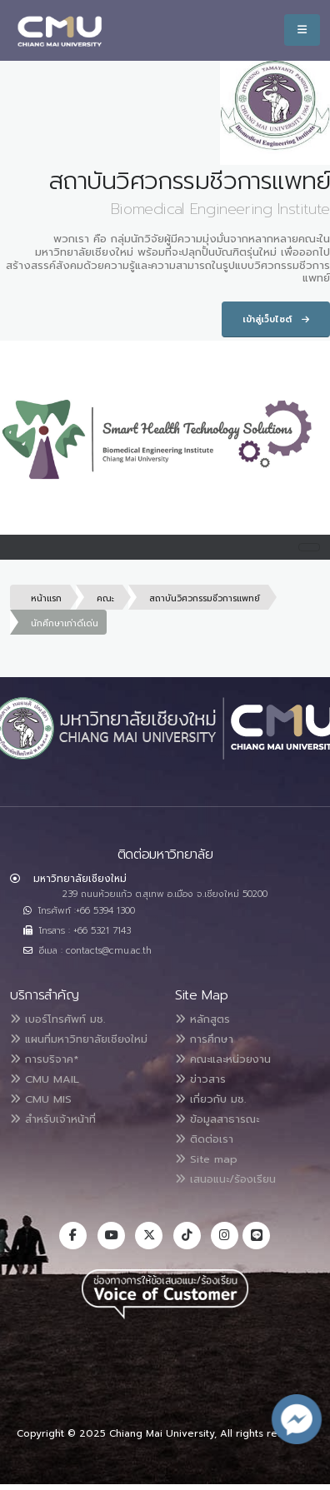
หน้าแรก (46, 598)
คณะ (105, 598)
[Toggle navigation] (309, 547)
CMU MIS (41, 1099)
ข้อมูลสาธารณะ (217, 1119)
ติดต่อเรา (204, 1139)
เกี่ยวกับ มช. (210, 1099)
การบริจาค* (44, 1059)
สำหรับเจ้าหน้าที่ (53, 1119)
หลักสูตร (202, 1019)
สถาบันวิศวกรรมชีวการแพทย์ (204, 598)
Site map (206, 1159)
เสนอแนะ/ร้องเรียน (225, 1179)
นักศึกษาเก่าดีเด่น (64, 623)
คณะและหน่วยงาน (223, 1059)
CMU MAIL (44, 1079)
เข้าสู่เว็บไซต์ (275, 319)
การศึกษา (204, 1039)
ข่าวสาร (200, 1079)
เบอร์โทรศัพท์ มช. (57, 1019)
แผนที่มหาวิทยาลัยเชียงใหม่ (79, 1039)
